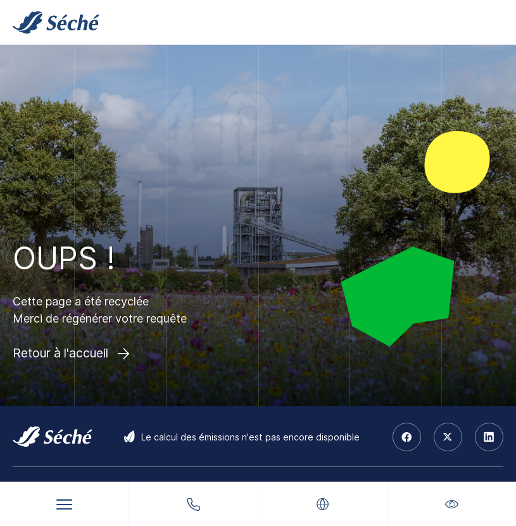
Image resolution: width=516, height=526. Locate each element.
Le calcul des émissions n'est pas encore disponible (250, 437)
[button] (451, 504)
